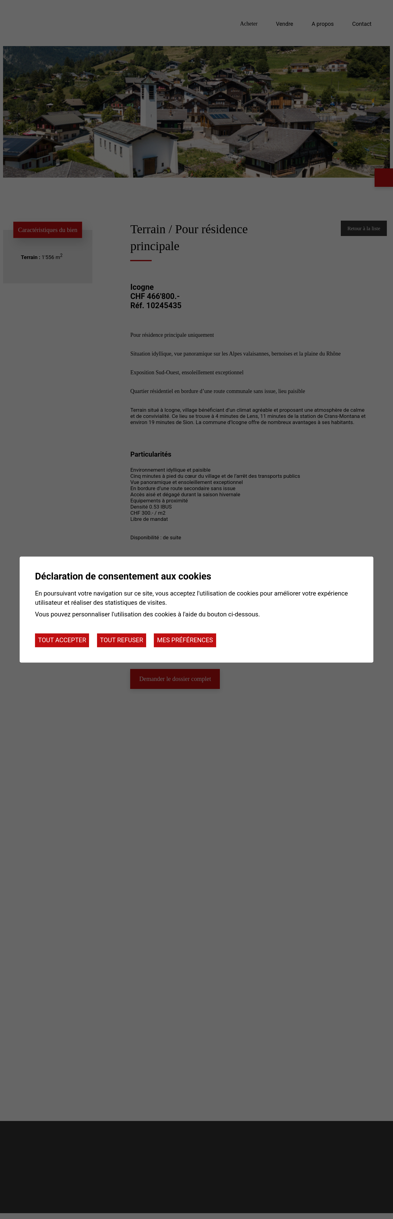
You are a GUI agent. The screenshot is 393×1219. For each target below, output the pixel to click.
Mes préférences (185, 640)
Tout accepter (62, 640)
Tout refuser (121, 640)
